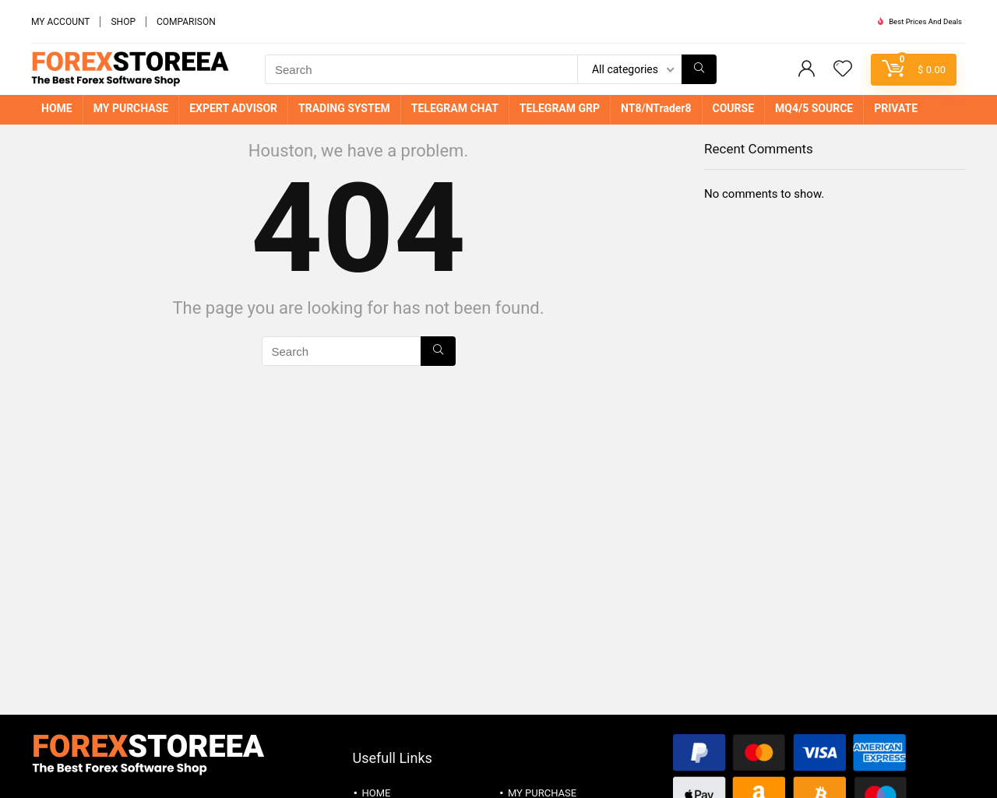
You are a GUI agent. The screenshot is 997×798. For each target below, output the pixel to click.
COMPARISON (186, 21)
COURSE (734, 108)
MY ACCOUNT (60, 21)
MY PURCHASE (131, 108)
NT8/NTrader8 (656, 108)
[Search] (699, 69)
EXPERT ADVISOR (233, 108)
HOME (56, 108)
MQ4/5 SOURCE (814, 108)
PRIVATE (896, 108)
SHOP (123, 21)
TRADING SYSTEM (344, 108)
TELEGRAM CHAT (454, 108)
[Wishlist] (842, 70)
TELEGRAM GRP (560, 108)
